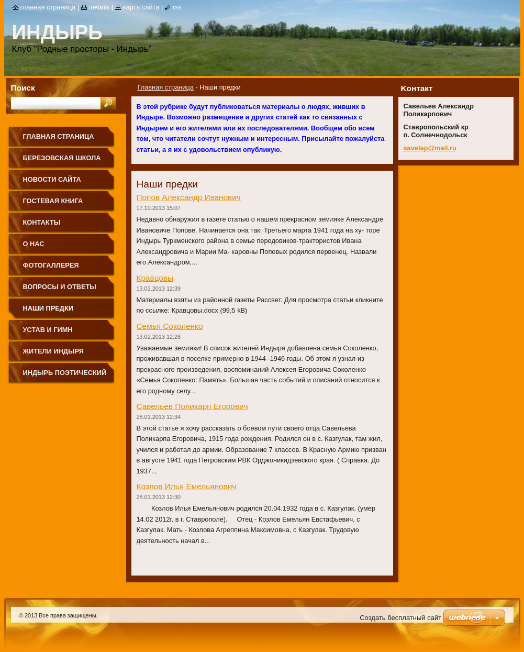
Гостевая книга (53, 201)
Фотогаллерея (51, 265)
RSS (177, 7)
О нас (33, 244)
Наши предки (48, 308)
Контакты (42, 222)
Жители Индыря (53, 351)
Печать (99, 7)
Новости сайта (52, 179)
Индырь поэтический (65, 373)
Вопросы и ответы (59, 287)
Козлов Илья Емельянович (187, 486)
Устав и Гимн (48, 330)
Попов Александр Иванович (189, 197)
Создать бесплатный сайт (400, 618)
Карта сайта (141, 7)
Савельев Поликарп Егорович (192, 406)
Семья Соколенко (170, 326)
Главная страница (166, 87)
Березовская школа (62, 158)
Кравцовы (155, 277)
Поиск (23, 87)
